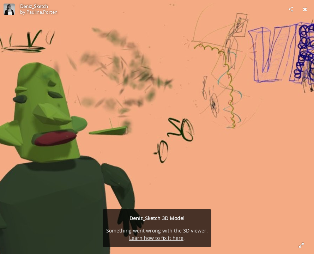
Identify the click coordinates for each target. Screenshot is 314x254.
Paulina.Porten (42, 12)
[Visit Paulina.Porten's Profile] (9, 9)
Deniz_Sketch (34, 6)
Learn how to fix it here (156, 238)
